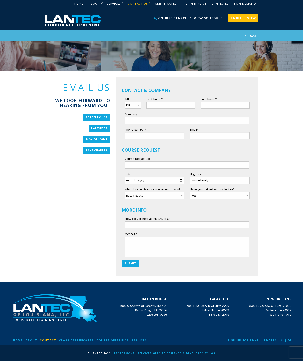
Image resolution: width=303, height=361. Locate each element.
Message (131, 234)
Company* (132, 114)
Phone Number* (135, 129)
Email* (194, 129)
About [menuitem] (94, 3)
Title (128, 99)
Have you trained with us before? (212, 189)
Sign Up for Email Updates (252, 340)
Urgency (195, 174)
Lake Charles (96, 150)
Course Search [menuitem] (171, 18)
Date (128, 174)
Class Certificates (76, 340)
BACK (253, 35)
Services (139, 340)
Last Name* (209, 99)
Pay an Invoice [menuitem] (194, 3)
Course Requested (137, 159)
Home (18, 340)
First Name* (154, 99)
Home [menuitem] (78, 3)
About (31, 340)
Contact (48, 340)
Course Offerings (113, 340)
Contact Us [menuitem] (138, 3)
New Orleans (96, 139)
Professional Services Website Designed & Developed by (165, 353)
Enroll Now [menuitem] (243, 18)
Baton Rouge (96, 117)
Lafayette (99, 128)
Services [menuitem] (114, 3)
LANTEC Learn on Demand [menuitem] (234, 3)
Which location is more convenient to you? (152, 189)
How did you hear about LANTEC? (147, 219)
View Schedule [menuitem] (208, 18)
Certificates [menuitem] (166, 3)
